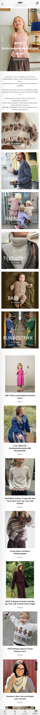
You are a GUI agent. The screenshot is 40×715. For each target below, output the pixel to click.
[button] (37, 39)
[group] (20, 40)
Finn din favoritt (20, 59)
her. (27, 101)
